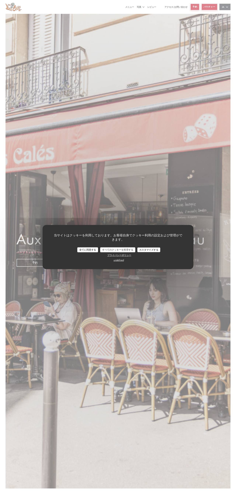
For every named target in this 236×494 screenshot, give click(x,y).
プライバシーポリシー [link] (119, 255)
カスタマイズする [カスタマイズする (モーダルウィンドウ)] (148, 249)
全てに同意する (87, 249)
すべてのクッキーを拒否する (117, 249)
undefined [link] (119, 260)
